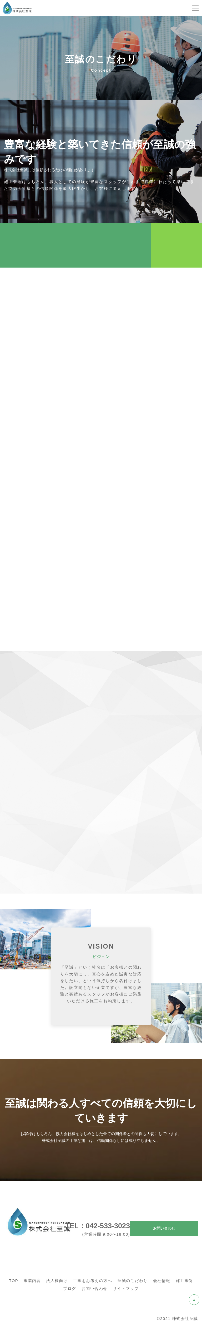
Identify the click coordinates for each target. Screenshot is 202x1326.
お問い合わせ (164, 1228)
